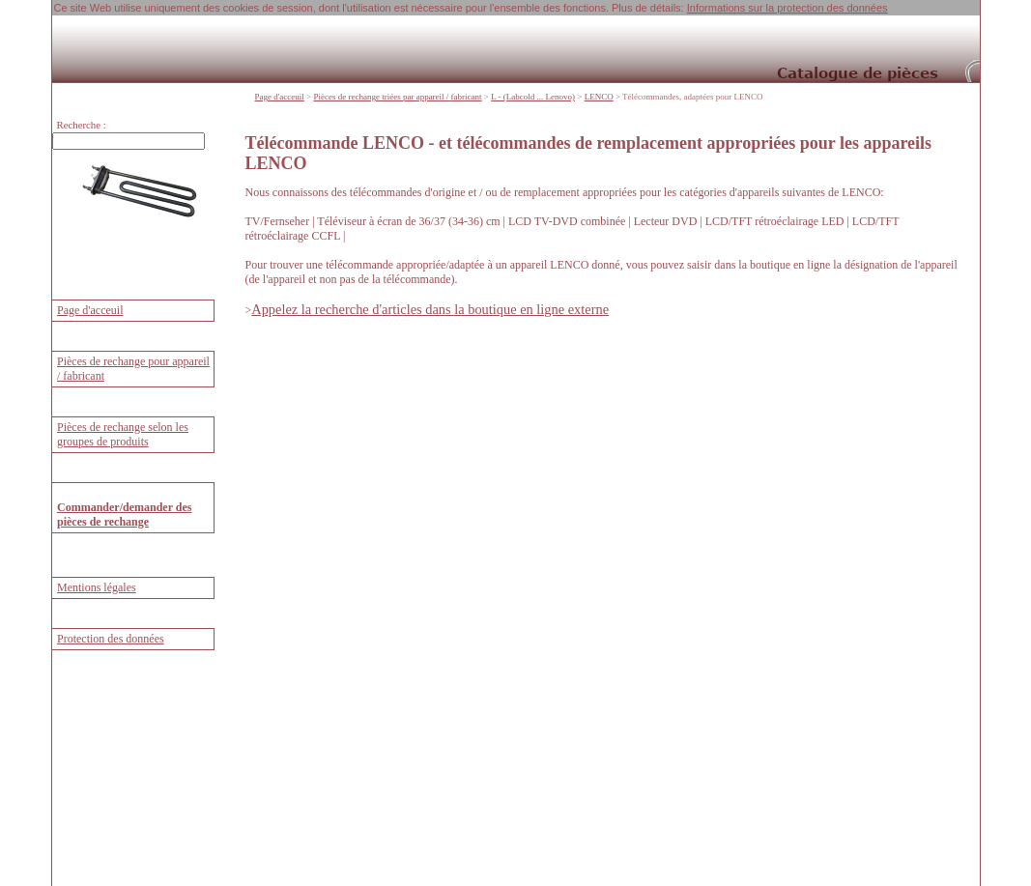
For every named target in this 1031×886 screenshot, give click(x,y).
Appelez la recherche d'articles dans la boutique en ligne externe (430, 309)
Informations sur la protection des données (787, 8)
